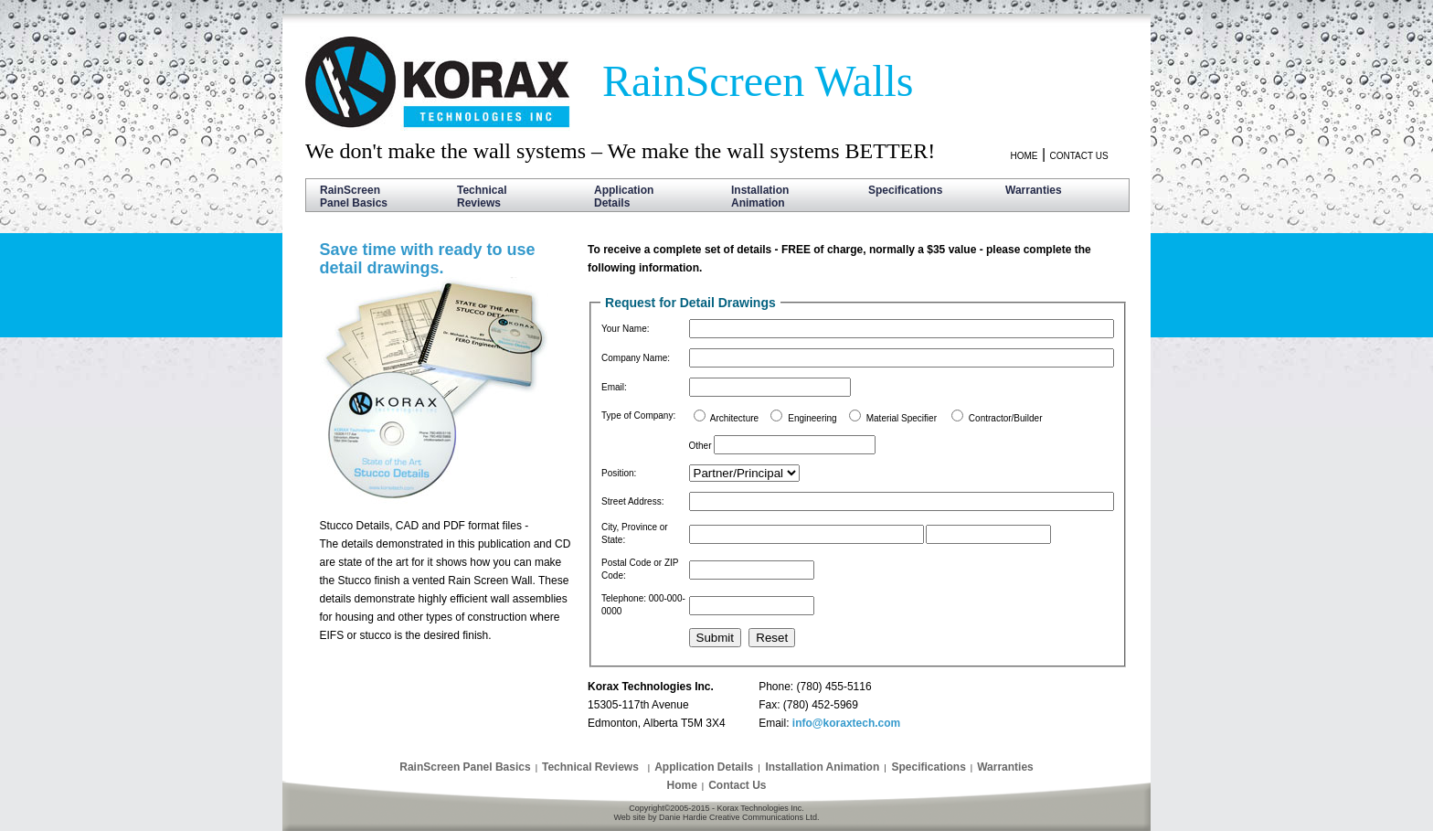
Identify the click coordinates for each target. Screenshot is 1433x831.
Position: (618, 473)
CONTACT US (1078, 156)
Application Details (623, 196)
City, (611, 527)
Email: (614, 387)
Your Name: (625, 329)
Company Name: (635, 358)
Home (681, 785)
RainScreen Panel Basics (353, 196)
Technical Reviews (481, 196)
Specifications (905, 196)
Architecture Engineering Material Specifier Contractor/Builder (876, 418)
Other (700, 446)
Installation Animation (760, 196)
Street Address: (632, 501)
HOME (1023, 156)
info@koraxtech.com (846, 723)
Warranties (1033, 196)
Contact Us (737, 785)
